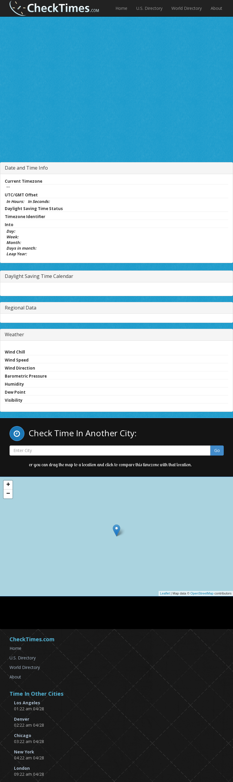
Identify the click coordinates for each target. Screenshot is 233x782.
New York (24, 752)
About (216, 8)
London (22, 768)
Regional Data (20, 307)
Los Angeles (27, 703)
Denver (21, 719)
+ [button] (8, 485)
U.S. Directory (149, 8)
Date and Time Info (26, 168)
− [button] (8, 493)
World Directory (186, 8)
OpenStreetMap (202, 593)
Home (121, 8)
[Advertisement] (122, 105)
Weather (14, 334)
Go (217, 450)
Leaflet (165, 593)
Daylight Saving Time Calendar (39, 276)
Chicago (22, 735)
